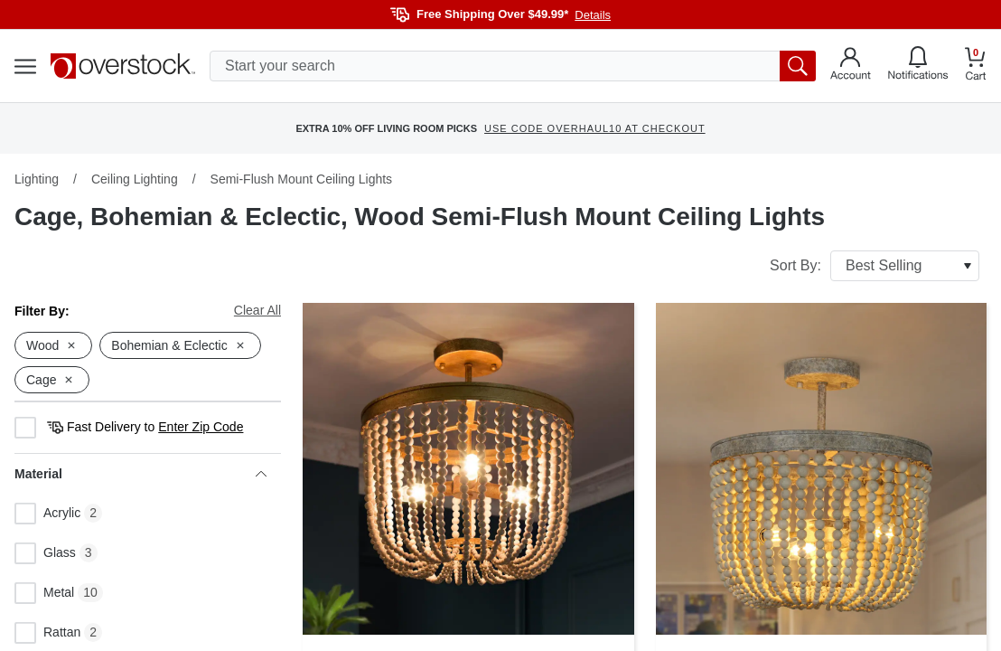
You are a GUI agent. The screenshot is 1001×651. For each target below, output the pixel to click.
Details (593, 15)
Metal (44, 593)
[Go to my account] (850, 66)
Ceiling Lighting (134, 179)
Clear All (257, 310)
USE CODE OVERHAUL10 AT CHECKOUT (595, 128)
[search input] (513, 66)
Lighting (36, 179)
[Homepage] (123, 66)
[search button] (798, 66)
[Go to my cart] (976, 66)
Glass (45, 553)
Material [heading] (140, 474)
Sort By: (874, 265)
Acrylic (47, 513)
